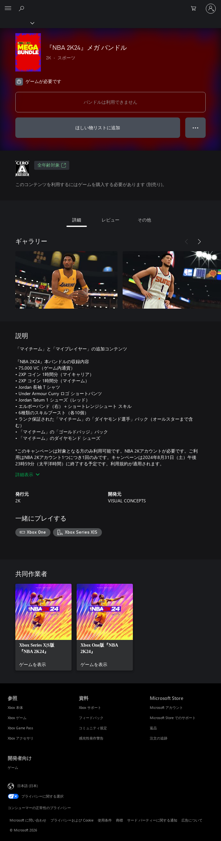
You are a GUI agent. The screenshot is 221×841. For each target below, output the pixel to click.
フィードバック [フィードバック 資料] (91, 718)
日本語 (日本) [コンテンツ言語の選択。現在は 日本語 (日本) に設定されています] (27, 785)
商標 (119, 820)
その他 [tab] (144, 220)
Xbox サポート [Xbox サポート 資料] (90, 707)
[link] (43, 627)
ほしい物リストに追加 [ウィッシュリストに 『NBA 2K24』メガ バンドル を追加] (97, 127)
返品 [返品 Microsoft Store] (153, 728)
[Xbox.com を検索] (22, 8)
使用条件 (105, 820)
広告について (191, 820)
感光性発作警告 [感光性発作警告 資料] (91, 738)
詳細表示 (27, 474)
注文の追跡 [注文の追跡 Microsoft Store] (158, 738)
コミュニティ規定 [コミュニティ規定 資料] (93, 728)
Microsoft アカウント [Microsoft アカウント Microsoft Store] (166, 707)
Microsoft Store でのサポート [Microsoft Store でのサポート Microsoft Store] (173, 718)
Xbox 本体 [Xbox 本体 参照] (15, 707)
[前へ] (186, 241)
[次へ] (199, 241)
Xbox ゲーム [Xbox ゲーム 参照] (17, 718)
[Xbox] (17, 22)
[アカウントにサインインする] (210, 8)
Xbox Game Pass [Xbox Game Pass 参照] (20, 728)
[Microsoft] (110, 5)
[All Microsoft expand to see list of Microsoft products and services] (8, 8)
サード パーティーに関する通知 (152, 820)
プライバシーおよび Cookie (72, 820)
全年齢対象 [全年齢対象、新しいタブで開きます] (51, 165)
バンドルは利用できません (110, 102)
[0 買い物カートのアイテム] (195, 8)
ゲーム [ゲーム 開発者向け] (13, 767)
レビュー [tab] (110, 220)
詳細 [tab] (76, 220)
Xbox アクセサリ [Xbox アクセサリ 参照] (21, 738)
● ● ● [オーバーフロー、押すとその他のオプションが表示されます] (196, 127)
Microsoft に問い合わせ (28, 820)
